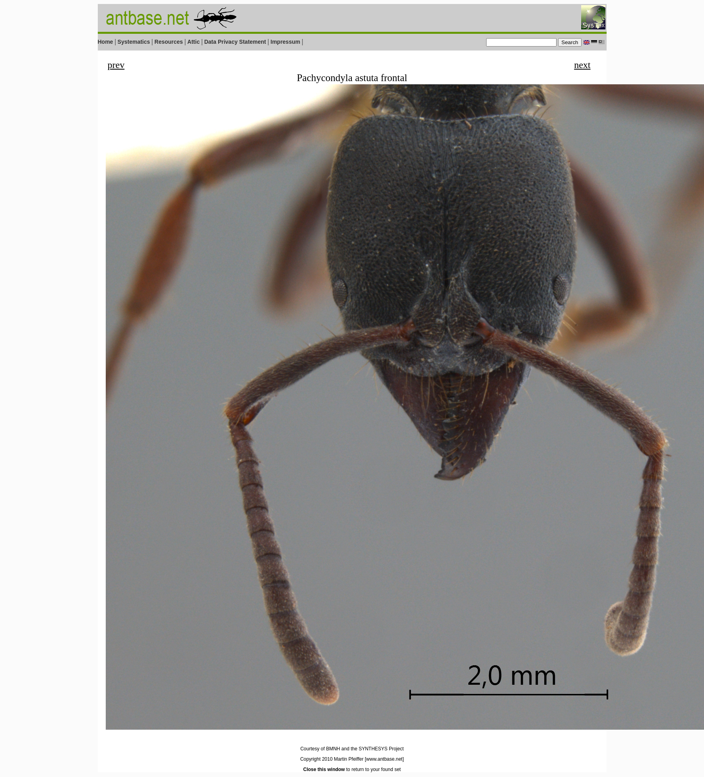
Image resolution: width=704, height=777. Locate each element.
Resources (169, 42)
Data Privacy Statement (235, 42)
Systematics (134, 42)
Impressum (286, 42)
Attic (193, 42)
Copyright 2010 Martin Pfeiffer (331, 759)
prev (116, 65)
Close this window (324, 769)
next (582, 65)
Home (105, 42)
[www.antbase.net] (384, 759)
